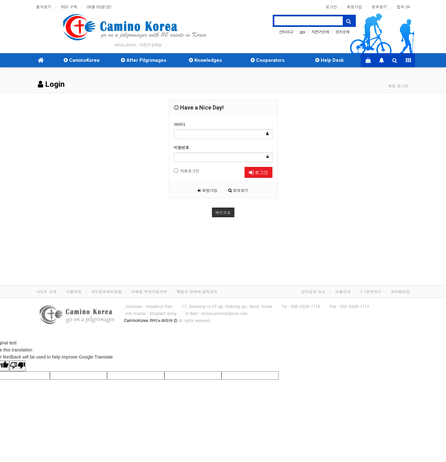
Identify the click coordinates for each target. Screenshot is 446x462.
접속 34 (403, 6)
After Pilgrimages (143, 60)
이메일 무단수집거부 (149, 291)
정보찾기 (379, 6)
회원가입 (354, 6)
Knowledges (205, 60)
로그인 (331, 6)
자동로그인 (187, 170)
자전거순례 (320, 31)
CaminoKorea (81, 60)
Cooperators (268, 60)
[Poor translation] (17, 365)
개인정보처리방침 (106, 291)
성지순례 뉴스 (313, 291)
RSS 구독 (69, 6)
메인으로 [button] (223, 212)
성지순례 (342, 31)
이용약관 (74, 291)
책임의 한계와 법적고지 (197, 291)
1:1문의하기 (370, 291)
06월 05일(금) (99, 6)
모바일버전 (400, 291)
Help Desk (329, 60)
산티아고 (286, 31)
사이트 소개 (46, 291)
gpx (302, 31)
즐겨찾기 (43, 6)
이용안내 (342, 291)
